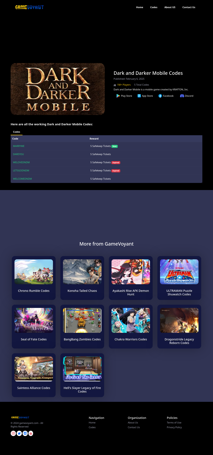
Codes (153, 7)
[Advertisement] (89, 35)
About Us (133, 422)
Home (139, 7)
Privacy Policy (174, 427)
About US (169, 7)
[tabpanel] (106, 159)
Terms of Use (174, 422)
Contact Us (188, 7)
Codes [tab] (16, 131)
